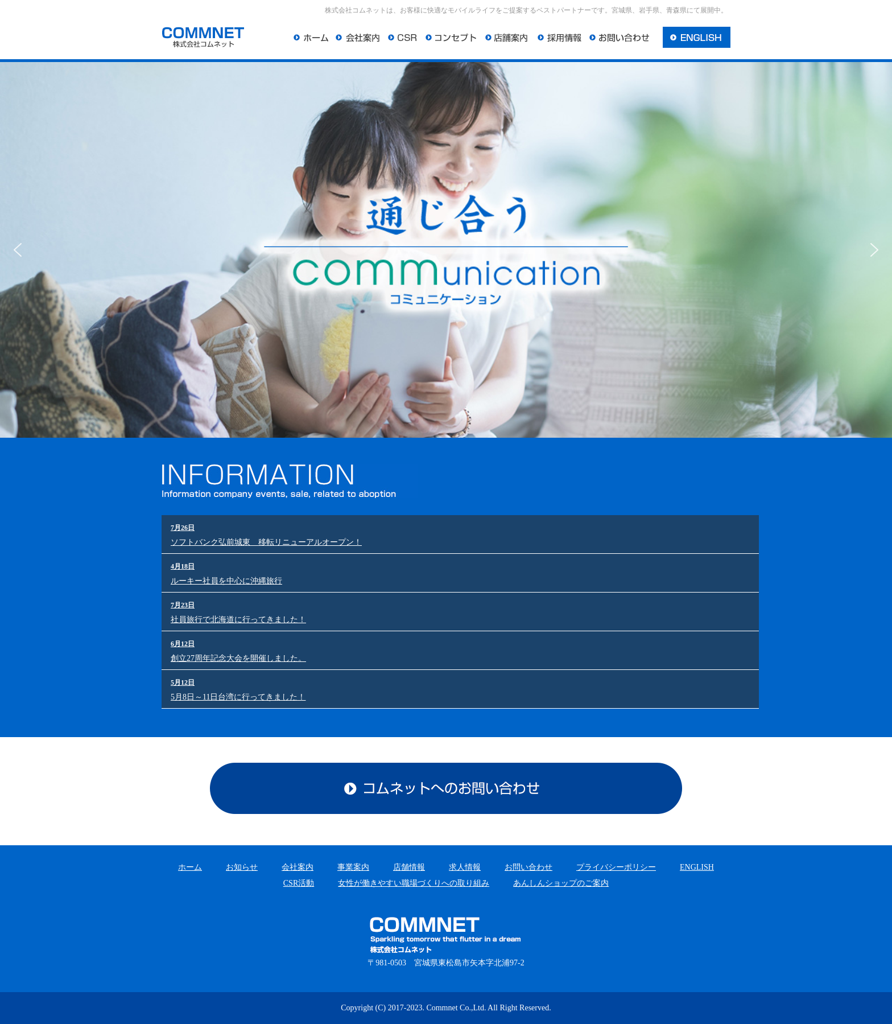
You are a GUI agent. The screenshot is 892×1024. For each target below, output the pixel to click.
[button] (18, 250)
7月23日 (183, 605)
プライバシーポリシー (616, 867)
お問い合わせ (528, 867)
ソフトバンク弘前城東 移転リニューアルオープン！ (266, 542)
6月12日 (183, 644)
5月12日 (183, 682)
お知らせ (242, 867)
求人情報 (465, 867)
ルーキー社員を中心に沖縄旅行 (226, 581)
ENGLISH (697, 867)
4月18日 (183, 566)
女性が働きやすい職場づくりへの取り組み (413, 883)
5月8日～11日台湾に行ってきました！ (238, 697)
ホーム (190, 867)
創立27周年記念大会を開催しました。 (238, 658)
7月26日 (183, 528)
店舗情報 (409, 867)
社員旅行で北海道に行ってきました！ (238, 619)
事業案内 (353, 867)
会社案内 (297, 867)
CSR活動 (298, 883)
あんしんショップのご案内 (561, 883)
